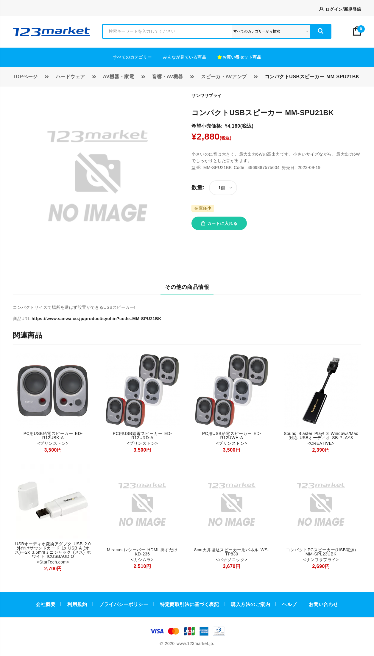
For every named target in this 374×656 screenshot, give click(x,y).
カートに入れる (219, 223)
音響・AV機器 (167, 76)
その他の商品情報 (187, 287)
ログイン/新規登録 (340, 9)
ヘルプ (289, 604)
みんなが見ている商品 (184, 57)
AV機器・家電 (118, 76)
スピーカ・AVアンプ (224, 76)
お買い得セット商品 (239, 57)
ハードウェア (70, 76)
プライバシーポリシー (123, 604)
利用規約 (77, 604)
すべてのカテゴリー (132, 57)
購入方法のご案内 (250, 604)
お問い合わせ (323, 604)
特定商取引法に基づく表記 (189, 604)
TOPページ (25, 76)
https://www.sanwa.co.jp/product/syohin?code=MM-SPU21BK (96, 318)
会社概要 (45, 604)
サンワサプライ (206, 95)
